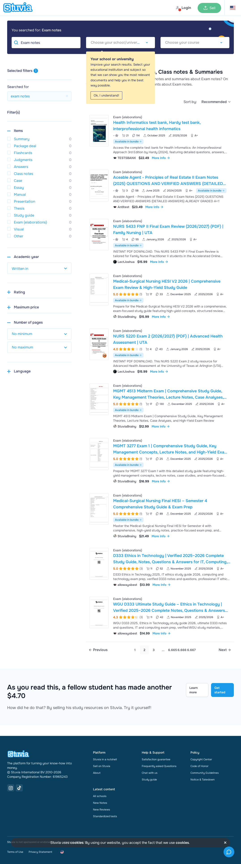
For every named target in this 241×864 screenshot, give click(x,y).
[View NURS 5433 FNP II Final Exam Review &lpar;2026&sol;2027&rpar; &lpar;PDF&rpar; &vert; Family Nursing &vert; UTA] (160, 241)
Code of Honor (199, 766)
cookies (76, 842)
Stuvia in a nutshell (105, 759)
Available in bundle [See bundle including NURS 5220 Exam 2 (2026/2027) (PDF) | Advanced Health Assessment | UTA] (128, 355)
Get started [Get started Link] (219, 690)
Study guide (149, 779)
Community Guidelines (204, 773)
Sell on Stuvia (101, 766)
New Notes (100, 803)
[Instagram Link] (10, 787)
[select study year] (39, 268)
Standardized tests (105, 816)
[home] (17, 7)
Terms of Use (15, 852)
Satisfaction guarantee (156, 759)
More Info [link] (161, 158)
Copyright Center (201, 759)
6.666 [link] (182, 650)
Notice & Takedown (202, 779)
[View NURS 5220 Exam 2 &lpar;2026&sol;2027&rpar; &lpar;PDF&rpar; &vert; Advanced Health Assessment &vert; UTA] (160, 350)
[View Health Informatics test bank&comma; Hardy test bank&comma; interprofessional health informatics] (160, 137)
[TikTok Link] (19, 787)
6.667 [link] (191, 650)
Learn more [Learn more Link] (193, 690)
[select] (216, 102)
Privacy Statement (40, 852)
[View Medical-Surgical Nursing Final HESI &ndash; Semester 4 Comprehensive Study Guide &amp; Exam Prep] (160, 515)
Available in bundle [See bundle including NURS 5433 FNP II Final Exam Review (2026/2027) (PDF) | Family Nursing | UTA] (128, 245)
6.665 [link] (172, 650)
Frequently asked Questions (159, 766)
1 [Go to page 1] (134, 650)
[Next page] (225, 650)
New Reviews (101, 809)
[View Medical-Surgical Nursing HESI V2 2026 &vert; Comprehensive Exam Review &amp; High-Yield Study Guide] (160, 295)
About (96, 773)
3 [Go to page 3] (154, 650)
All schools (99, 796)
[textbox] (120, 42)
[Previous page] (98, 650)
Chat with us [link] (149, 773)
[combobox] (120, 42)
